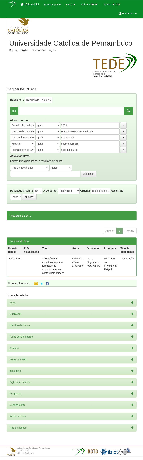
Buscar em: (17, 99)
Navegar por (52, 4)
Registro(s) (117, 190)
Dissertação (127, 258)
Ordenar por (50, 190)
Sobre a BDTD (111, 4)
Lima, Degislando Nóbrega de (93, 262)
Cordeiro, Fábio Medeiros (77, 262)
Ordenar (85, 190)
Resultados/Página (21, 190)
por (14, 110)
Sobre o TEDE (88, 4)
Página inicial (30, 4)
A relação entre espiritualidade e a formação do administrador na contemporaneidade (53, 265)
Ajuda (70, 4)
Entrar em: (127, 13)
